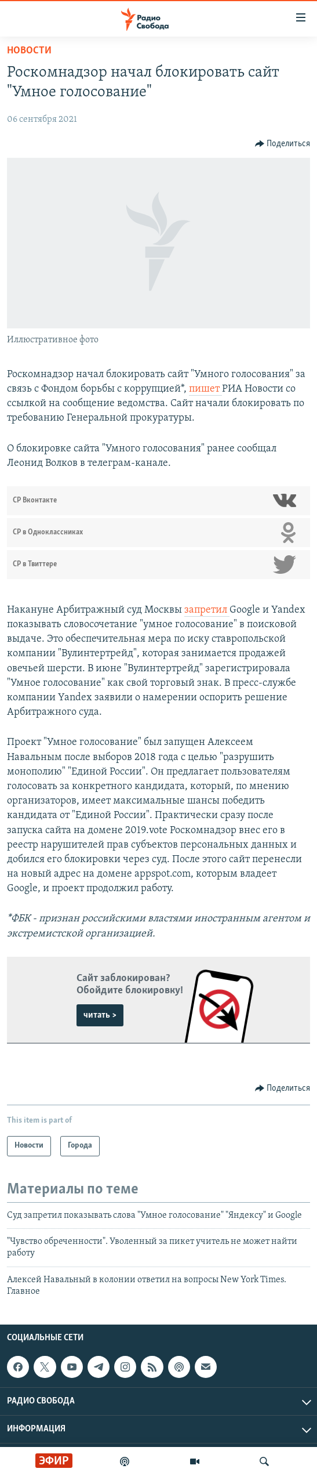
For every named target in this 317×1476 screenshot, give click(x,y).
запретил (206, 610)
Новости (29, 50)
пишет (205, 389)
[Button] (283, 144)
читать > (99, 1015)
